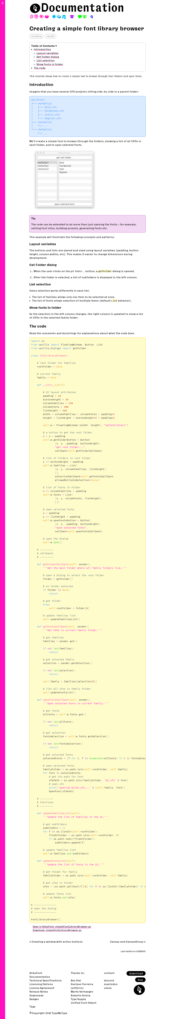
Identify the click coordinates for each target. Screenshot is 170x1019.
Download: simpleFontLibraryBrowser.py (57, 930)
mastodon (111, 984)
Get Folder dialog (48, 56)
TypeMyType (59, 1013)
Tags (32, 1006)
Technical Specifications (45, 980)
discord (109, 980)
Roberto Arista (80, 995)
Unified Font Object (83, 1002)
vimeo (108, 988)
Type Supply (78, 999)
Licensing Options (41, 984)
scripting (36, 36)
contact (109, 973)
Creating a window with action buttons (57, 941)
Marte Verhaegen (82, 991)
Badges (34, 999)
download (136, 973)
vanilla (50, 36)
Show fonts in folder (50, 64)
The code (39, 68)
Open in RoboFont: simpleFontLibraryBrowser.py (62, 926)
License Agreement (41, 988)
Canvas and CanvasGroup (126, 941)
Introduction (42, 49)
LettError (77, 988)
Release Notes (38, 991)
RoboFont (35, 973)
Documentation (82, 7)
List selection (46, 60)
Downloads (36, 995)
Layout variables (48, 53)
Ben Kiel (76, 980)
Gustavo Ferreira (82, 984)
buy (140, 979)
